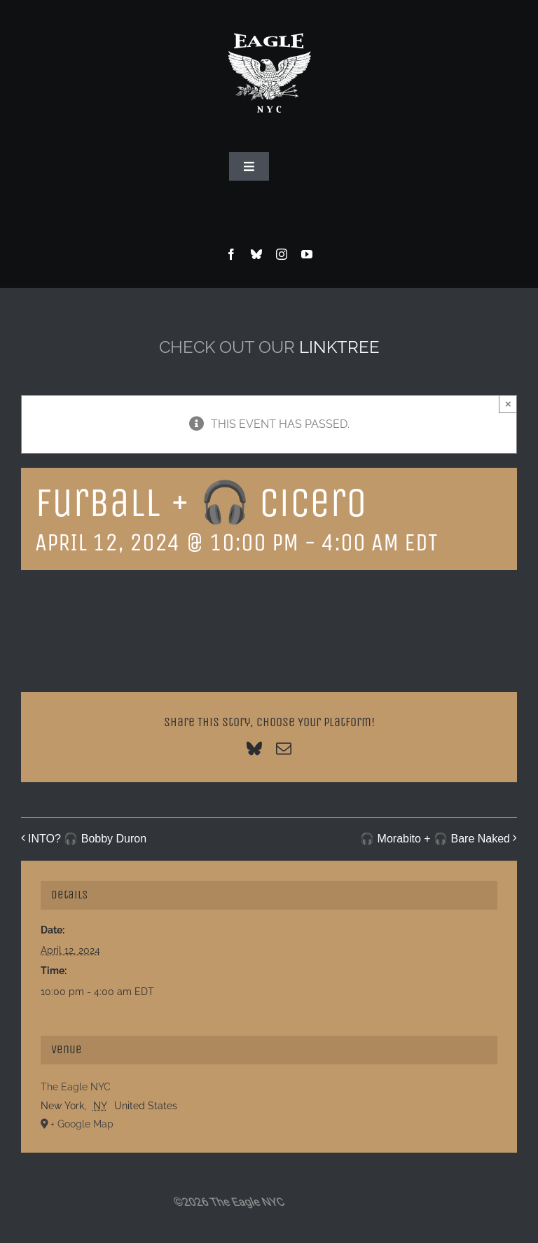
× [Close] (508, 404)
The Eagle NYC (76, 1086)
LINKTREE (339, 347)
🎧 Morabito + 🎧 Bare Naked (435, 839)
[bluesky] (256, 254)
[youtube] (306, 254)
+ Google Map (81, 1124)
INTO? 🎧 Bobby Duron (87, 839)
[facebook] (231, 254)
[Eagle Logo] (269, 19)
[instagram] (281, 254)
